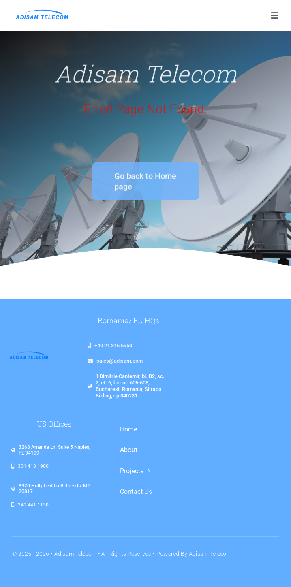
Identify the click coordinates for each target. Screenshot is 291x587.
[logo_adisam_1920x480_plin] (41, 12)
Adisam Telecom (75, 554)
